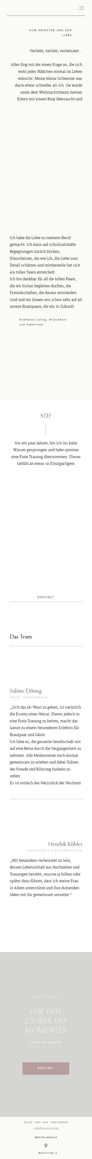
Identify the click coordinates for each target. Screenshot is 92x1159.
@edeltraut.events (45, 1128)
